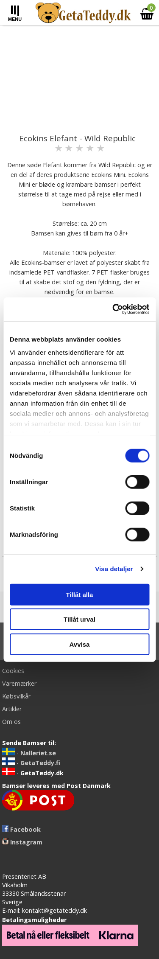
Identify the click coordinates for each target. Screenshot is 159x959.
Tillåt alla (79, 594)
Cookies (13, 671)
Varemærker (19, 683)
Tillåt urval (79, 619)
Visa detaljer (114, 568)
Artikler (12, 709)
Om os (11, 722)
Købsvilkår (16, 696)
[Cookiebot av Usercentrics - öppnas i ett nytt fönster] (113, 309)
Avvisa (80, 644)
